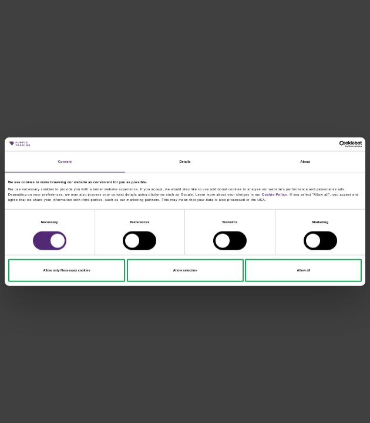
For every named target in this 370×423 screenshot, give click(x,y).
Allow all (304, 270)
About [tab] (305, 161)
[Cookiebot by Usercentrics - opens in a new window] (310, 143)
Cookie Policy (274, 194)
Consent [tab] (65, 161)
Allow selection (185, 270)
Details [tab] (184, 161)
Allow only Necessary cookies (66, 270)
